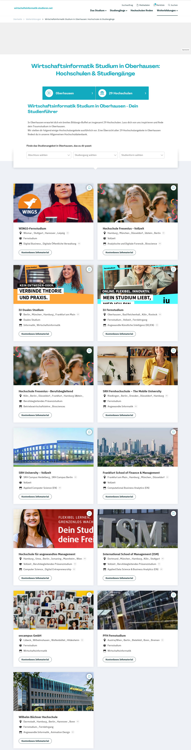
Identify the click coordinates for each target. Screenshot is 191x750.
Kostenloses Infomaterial (35, 252)
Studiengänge (117, 10)
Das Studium (97, 10)
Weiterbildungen (166, 10)
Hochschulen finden (142, 10)
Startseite (17, 19)
